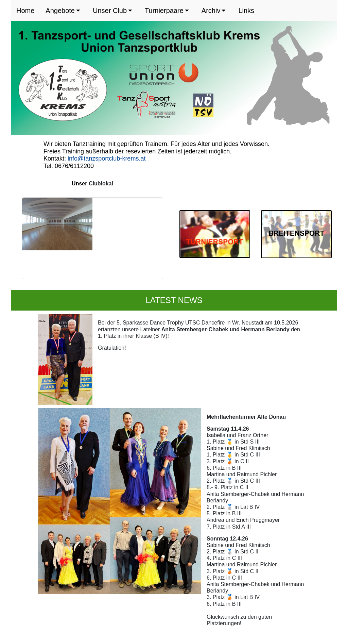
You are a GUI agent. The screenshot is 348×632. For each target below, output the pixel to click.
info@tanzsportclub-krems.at (105, 158)
